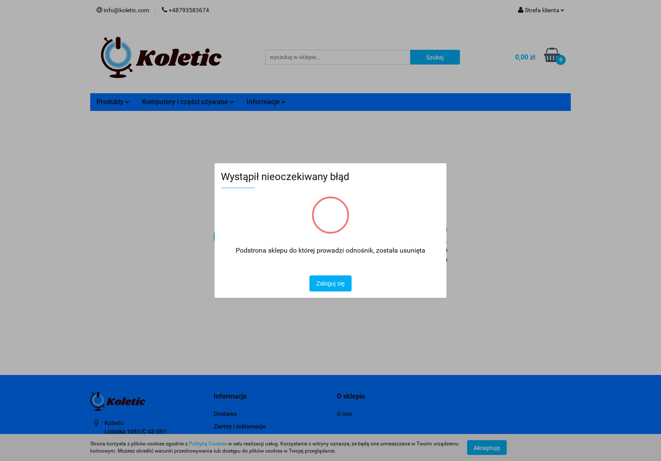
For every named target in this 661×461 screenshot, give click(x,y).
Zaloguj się (330, 283)
